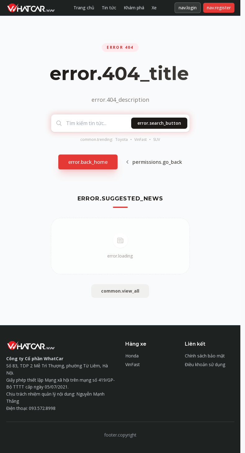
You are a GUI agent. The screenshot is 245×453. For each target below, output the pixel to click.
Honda (132, 356)
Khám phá (134, 8)
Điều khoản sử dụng (205, 364)
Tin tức (109, 8)
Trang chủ (84, 8)
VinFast (140, 139)
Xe (154, 8)
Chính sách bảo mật (205, 356)
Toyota (121, 139)
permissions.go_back (153, 162)
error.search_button (159, 123)
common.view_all (120, 291)
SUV (156, 139)
